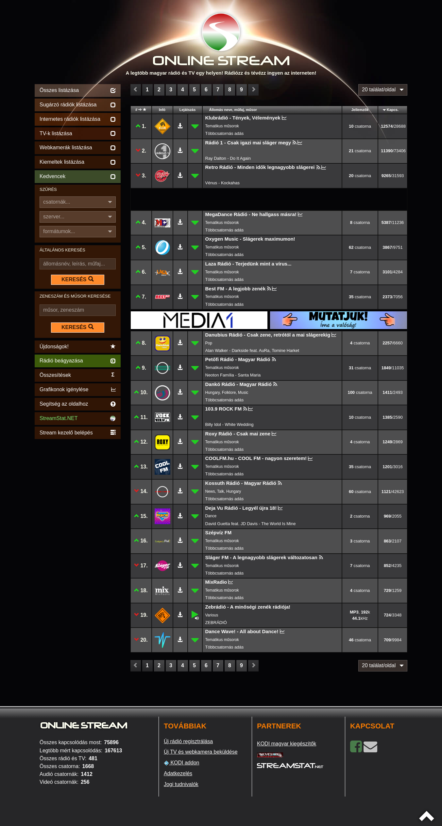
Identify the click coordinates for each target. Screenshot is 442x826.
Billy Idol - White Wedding (229, 424)
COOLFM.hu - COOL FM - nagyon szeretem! (256, 458)
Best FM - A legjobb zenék (235, 288)
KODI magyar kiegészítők (286, 743)
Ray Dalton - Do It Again (228, 158)
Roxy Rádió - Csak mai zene (237, 433)
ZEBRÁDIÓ (216, 622)
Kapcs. (393, 110)
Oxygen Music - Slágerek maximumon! (250, 239)
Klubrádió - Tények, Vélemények (242, 117)
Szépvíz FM (218, 532)
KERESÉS (77, 279)
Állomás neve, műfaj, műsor (233, 110)
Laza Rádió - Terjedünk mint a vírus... (248, 263)
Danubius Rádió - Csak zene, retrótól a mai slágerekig (268, 335)
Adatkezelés (178, 773)
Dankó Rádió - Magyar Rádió (238, 384)
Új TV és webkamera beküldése (201, 752)
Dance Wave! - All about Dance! (242, 631)
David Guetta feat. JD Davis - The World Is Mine (250, 523)
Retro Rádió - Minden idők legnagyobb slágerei (260, 167)
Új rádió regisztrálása (188, 741)
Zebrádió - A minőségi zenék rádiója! (248, 607)
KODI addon (181, 763)
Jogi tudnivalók (181, 784)
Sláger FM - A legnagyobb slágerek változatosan (261, 557)
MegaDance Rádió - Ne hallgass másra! (251, 214)
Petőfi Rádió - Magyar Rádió (237, 359)
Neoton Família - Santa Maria (233, 375)
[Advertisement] (78, 539)
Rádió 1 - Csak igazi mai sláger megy (248, 142)
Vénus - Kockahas (222, 182)
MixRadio (216, 582)
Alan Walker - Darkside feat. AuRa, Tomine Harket (252, 350)
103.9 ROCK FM (223, 409)
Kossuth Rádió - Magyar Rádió (241, 483)
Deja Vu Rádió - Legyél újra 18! (241, 508)
